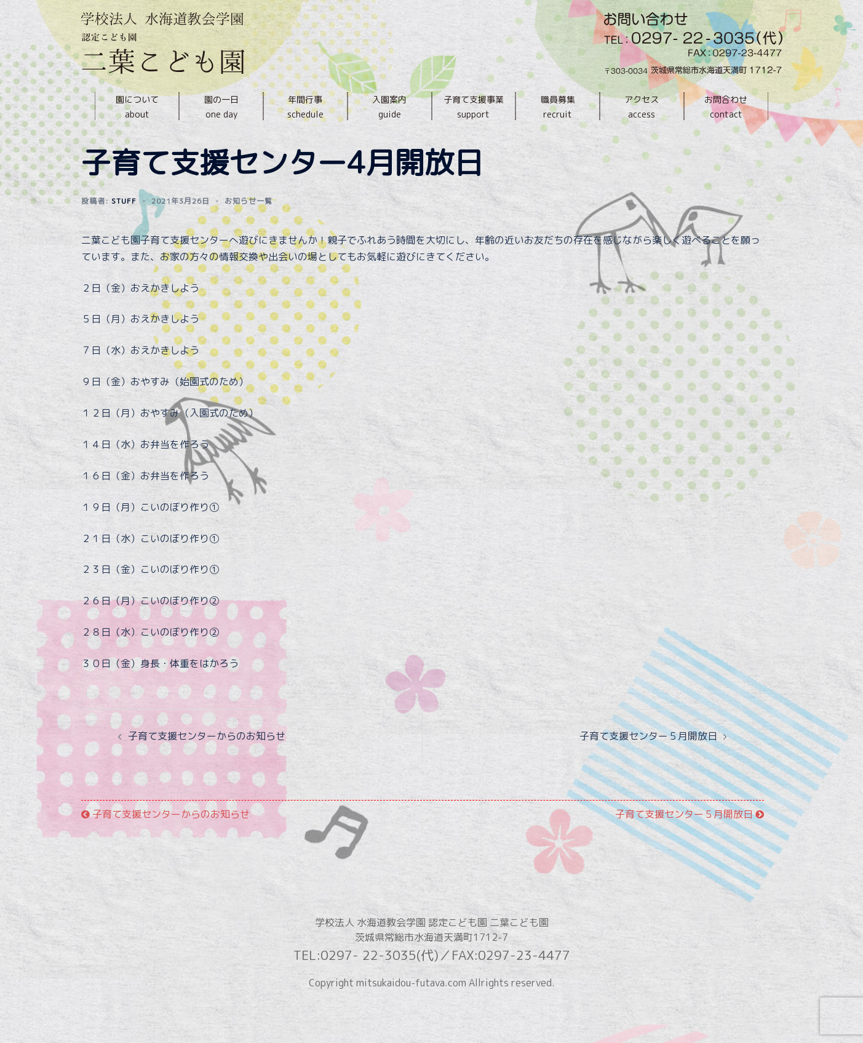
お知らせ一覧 (248, 228)
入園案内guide (389, 107)
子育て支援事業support (473, 107)
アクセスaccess (641, 107)
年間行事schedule (305, 107)
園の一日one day (221, 107)
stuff (124, 228)
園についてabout (137, 107)
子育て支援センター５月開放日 (648, 763)
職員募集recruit (558, 107)
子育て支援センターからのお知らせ (206, 763)
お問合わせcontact (725, 107)
